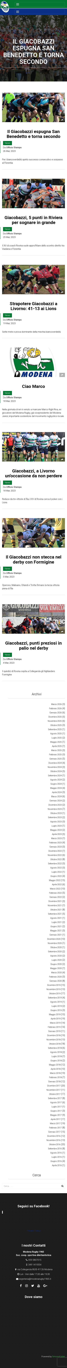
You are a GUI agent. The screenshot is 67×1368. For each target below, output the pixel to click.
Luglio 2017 (57, 1107)
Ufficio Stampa (14, 147)
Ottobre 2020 (56, 947)
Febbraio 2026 (55, 708)
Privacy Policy (33, 1230)
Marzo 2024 (56, 796)
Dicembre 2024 (55, 763)
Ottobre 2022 (56, 859)
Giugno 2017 (56, 1111)
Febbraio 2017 (55, 1128)
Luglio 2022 (57, 872)
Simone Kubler (58, 1356)
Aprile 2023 (57, 834)
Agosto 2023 (56, 822)
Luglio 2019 (57, 1006)
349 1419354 (34, 1264)
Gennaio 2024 (56, 801)
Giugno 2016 (56, 1161)
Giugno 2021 (56, 926)
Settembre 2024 (55, 775)
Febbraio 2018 (55, 1077)
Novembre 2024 (55, 767)
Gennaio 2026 (56, 713)
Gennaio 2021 (56, 935)
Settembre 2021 (55, 914)
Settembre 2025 (55, 729)
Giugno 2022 (56, 876)
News (7, 143)
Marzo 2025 (56, 750)
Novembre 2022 (55, 855)
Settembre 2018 (55, 1048)
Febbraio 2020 (55, 977)
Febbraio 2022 (55, 893)
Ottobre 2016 (54, 1144)
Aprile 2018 (55, 1069)
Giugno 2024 (56, 784)
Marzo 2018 (55, 1073)
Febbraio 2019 (54, 1027)
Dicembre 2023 (55, 805)
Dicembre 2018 (53, 1035)
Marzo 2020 (56, 972)
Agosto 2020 (56, 956)
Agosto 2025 (56, 733)
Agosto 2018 (56, 1052)
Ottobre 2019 (54, 993)
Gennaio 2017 (54, 1132)
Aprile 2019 (55, 1019)
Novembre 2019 (53, 989)
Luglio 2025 (57, 738)
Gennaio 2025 (56, 759)
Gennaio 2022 (56, 897)
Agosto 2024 (56, 780)
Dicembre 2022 (55, 851)
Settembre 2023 (55, 817)
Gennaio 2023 (56, 847)
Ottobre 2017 (54, 1094)
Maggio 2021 (56, 931)
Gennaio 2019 (54, 1031)
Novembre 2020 (55, 943)
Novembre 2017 (53, 1090)
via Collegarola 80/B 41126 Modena (34, 1269)
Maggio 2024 (56, 788)
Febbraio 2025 (55, 754)
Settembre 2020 (55, 951)
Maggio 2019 (54, 1014)
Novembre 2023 (55, 809)
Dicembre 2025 (55, 717)
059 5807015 (34, 1260)
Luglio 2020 (57, 960)
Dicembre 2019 (53, 985)
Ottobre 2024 (56, 771)
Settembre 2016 (55, 1148)
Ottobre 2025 (56, 725)
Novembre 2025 (55, 721)
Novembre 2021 (55, 905)
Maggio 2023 (56, 830)
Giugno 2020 (56, 964)
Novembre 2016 (53, 1140)
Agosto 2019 (56, 1002)
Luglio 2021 (57, 922)
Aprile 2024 (57, 792)
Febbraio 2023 (55, 842)
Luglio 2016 (57, 1157)
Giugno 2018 (56, 1060)
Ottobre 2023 (56, 813)
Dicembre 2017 (53, 1086)
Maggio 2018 (54, 1065)
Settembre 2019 (55, 998)
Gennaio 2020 (56, 981)
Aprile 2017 (55, 1119)
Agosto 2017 (56, 1102)
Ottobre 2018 (54, 1044)
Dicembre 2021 (55, 901)
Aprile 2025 (57, 746)
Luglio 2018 (57, 1056)
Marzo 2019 (55, 1023)
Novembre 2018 (53, 1040)
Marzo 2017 (55, 1123)
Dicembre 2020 (53, 939)
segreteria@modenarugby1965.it (35, 1279)
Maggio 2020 (56, 968)
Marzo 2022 (55, 889)
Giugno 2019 (56, 1010)
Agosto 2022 (56, 868)
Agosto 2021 (56, 918)
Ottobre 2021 (56, 910)
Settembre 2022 (55, 863)
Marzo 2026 (56, 704)
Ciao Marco (33, 386)
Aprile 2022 (57, 884)
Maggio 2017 (56, 1115)
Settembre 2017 (55, 1098)
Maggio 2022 (54, 880)
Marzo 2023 (56, 838)
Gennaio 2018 (54, 1081)
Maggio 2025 (56, 742)
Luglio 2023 (57, 826)
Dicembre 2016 (53, 1136)
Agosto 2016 (56, 1153)
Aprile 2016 (57, 1165)
